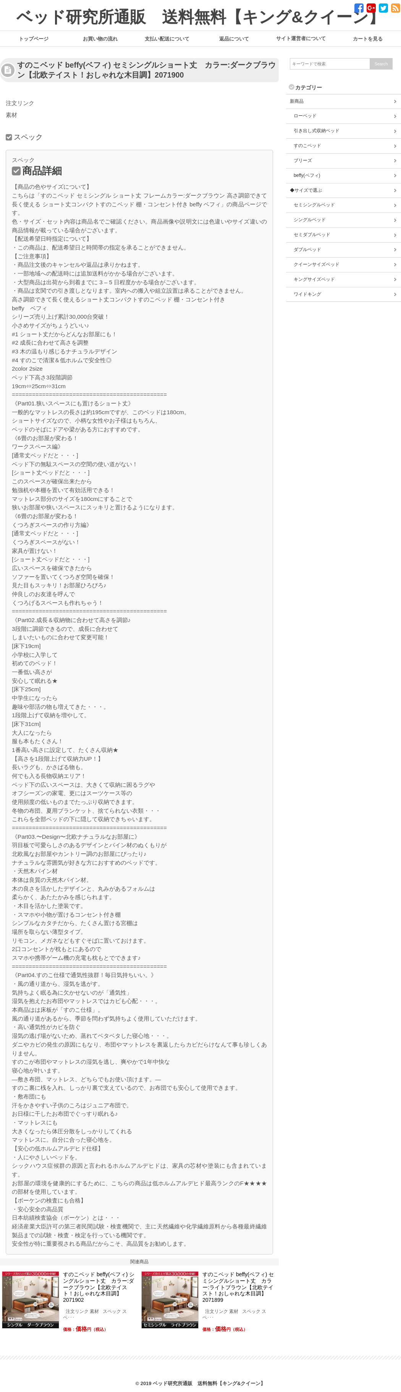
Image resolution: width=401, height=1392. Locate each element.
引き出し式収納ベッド (317, 130)
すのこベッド (307, 145)
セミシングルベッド (314, 204)
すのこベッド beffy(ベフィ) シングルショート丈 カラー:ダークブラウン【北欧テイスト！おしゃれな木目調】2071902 (98, 1287)
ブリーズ (303, 160)
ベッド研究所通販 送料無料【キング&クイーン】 (200, 17)
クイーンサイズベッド (317, 264)
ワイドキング (307, 294)
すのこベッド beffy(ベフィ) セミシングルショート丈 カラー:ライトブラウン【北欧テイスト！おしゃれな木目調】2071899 (238, 1287)
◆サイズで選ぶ (306, 190)
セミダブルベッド (312, 234)
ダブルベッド (307, 249)
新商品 (297, 101)
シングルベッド (310, 219)
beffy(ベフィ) (307, 175)
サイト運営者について (301, 38)
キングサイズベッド (314, 279)
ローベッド (305, 115)
